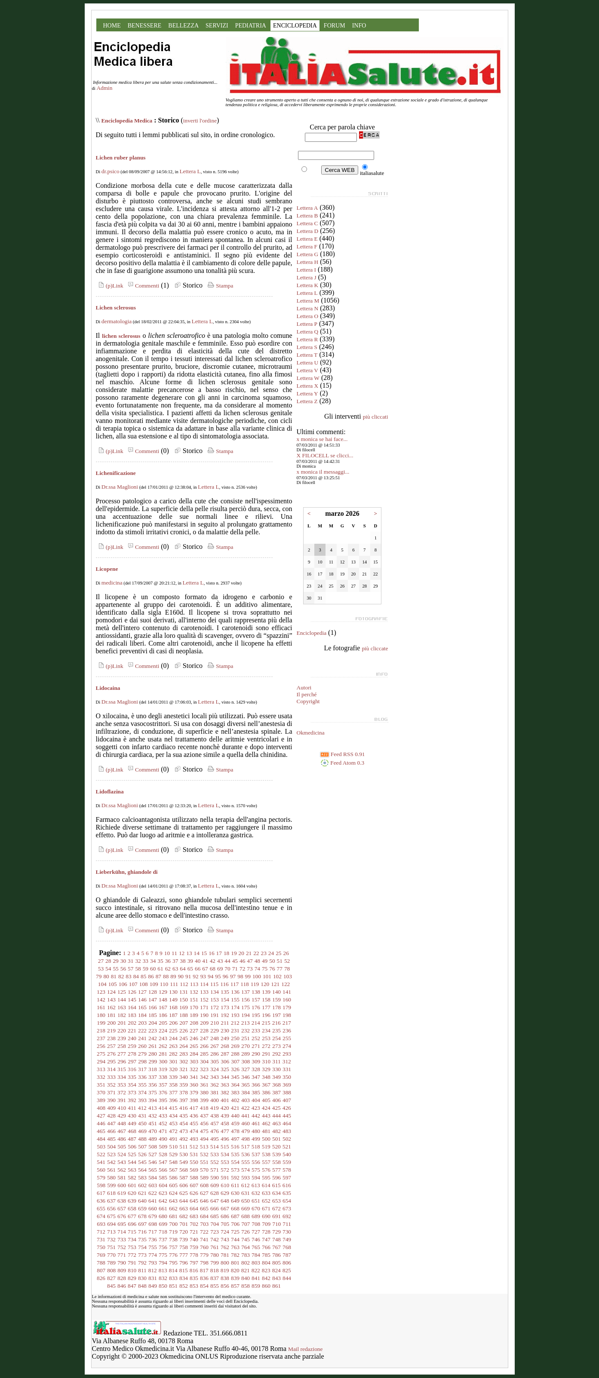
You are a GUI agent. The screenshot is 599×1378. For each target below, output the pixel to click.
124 (111, 992)
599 (111, 1185)
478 (235, 1131)
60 (153, 968)
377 (173, 1092)
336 (142, 1077)
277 (121, 1053)
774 (152, 1255)
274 (287, 1046)
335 (132, 1077)
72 (242, 968)
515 (225, 1146)
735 (142, 1239)
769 (101, 1255)
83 (128, 976)
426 (287, 1108)
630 (235, 1193)
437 (204, 1115)
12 (181, 953)
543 (121, 1162)
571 (214, 1170)
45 (235, 961)
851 (173, 1286)
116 (224, 984)
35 (160, 961)
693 (101, 1224)
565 (152, 1170)
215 (266, 1023)
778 (194, 1255)
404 (256, 1100)
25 (278, 953)
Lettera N (308, 308)
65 (190, 968)
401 (225, 1100)
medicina (112, 582)
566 (163, 1170)
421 (235, 1108)
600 (121, 1185)
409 (111, 1108)
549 (183, 1162)
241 (142, 1038)
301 (173, 1061)
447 (111, 1123)
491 (173, 1139)
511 (183, 1146)
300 (163, 1061)
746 (256, 1239)
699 (163, 1224)
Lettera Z (307, 401)
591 (225, 1177)
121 (275, 984)
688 (245, 1216)
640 (142, 1200)
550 (194, 1162)
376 (163, 1092)
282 (173, 1053)
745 (245, 1239)
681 (173, 1216)
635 (287, 1193)
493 (194, 1139)
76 (272, 968)
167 (163, 1007)
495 (214, 1139)
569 (194, 1170)
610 (225, 1185)
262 (163, 1046)
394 (152, 1100)
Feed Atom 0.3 (342, 762)
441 (245, 1115)
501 (276, 1139)
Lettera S (307, 347)
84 (136, 976)
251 (245, 1038)
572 (225, 1170)
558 (276, 1162)
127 (142, 992)
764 (245, 1247)
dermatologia (116, 321)
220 (121, 1030)
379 (194, 1092)
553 (225, 1162)
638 (121, 1200)
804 (266, 1262)
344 (225, 1077)
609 (214, 1185)
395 (163, 1100)
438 (214, 1115)
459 (235, 1123)
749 (287, 1239)
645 (194, 1200)
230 (225, 1030)
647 (214, 1200)
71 (235, 968)
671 (266, 1208)
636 (101, 1200)
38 (182, 961)
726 (245, 1231)
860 (266, 1286)
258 (121, 1046)
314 (111, 1069)
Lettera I (306, 269)
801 (235, 1262)
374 (142, 1092)
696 (132, 1224)
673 (287, 1208)
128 (152, 992)
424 (266, 1108)
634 (276, 1193)
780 (214, 1255)
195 (256, 1015)
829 (132, 1278)
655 (101, 1208)
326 (235, 1069)
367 (266, 1084)
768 (287, 1247)
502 (287, 1139)
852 (183, 1286)
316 (132, 1069)
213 (245, 1023)
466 (111, 1131)
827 (111, 1278)
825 (287, 1270)
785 (266, 1255)
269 (235, 1046)
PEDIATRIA (250, 25)
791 (132, 1262)
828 (121, 1278)
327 (245, 1069)
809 (121, 1270)
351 (101, 1084)
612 (245, 1185)
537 (256, 1154)
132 (194, 992)
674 (101, 1216)
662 (173, 1208)
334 (121, 1077)
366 (256, 1084)
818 (214, 1270)
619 (121, 1193)
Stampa (219, 285)
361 (204, 1084)
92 (195, 976)
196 (266, 1015)
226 (183, 1030)
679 (152, 1216)
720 (183, 1231)
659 (142, 1208)
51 (280, 961)
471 (163, 1131)
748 (276, 1239)
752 (121, 1247)
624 (173, 1193)
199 (101, 1023)
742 (214, 1239)
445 (287, 1115)
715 (132, 1231)
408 (101, 1108)
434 (173, 1115)
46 (242, 961)
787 (287, 1255)
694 (111, 1224)
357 (163, 1084)
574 (245, 1170)
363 (225, 1084)
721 (194, 1231)
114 (204, 984)
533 (214, 1154)
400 (214, 1100)
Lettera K (308, 285)
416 (183, 1108)
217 (287, 1023)
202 (132, 1023)
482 (276, 1131)
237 (101, 1038)
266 (204, 1046)
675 (111, 1216)
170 (194, 1007)
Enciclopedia (312, 633)
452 (163, 1123)
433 (163, 1115)
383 (235, 1092)
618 (111, 1193)
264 (183, 1046)
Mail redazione (305, 1349)
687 (235, 1216)
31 (130, 961)
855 (214, 1286)
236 (287, 1030)
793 (152, 1262)
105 (112, 984)
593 (245, 1177)
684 (204, 1216)
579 (101, 1177)
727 (256, 1231)
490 (163, 1139)
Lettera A (307, 208)
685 (214, 1216)
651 (256, 1200)
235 (276, 1030)
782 (235, 1255)
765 (256, 1247)
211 (225, 1023)
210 (214, 1023)
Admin (104, 88)
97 (233, 976)
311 (276, 1061)
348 (266, 1077)
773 (142, 1255)
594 (256, 1177)
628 (214, 1193)
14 (197, 953)
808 (111, 1270)
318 (152, 1069)
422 (245, 1108)
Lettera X (308, 386)
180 (101, 1015)
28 (108, 961)
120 (265, 984)
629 (225, 1193)
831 (152, 1278)
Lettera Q (308, 331)
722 (204, 1231)
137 (245, 992)
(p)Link (109, 285)
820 (235, 1270)
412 (142, 1108)
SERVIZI (217, 25)
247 (204, 1038)
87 (158, 976)
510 (173, 1146)
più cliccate (375, 648)
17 (219, 953)
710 (276, 1224)
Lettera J (306, 277)
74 (257, 968)
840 (245, 1278)
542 (111, 1162)
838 (225, 1278)
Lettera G (308, 254)
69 (220, 968)
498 (245, 1139)
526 (142, 1154)
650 (245, 1200)
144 (121, 999)
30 (123, 961)
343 (214, 1077)
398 (194, 1100)
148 (163, 999)
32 (138, 961)
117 (234, 984)
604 (163, 1185)
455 (194, 1123)
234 (266, 1030)
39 (190, 961)
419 (214, 1108)
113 (194, 984)
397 (183, 1100)
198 (287, 1015)
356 (152, 1084)
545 (142, 1162)
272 (266, 1046)
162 (111, 1007)
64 (182, 968)
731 (101, 1239)
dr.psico (110, 171)
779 (204, 1255)
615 (276, 1185)
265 (194, 1046)
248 (214, 1038)
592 (235, 1177)
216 (276, 1023)
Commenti (142, 285)
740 (194, 1239)
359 (183, 1084)
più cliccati (375, 416)
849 (152, 1286)
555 (245, 1162)
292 (276, 1053)
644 (183, 1200)
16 (211, 953)
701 (183, 1224)
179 (287, 1007)
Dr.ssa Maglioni (119, 487)
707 (245, 1224)
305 (214, 1061)
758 (183, 1247)
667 (225, 1208)
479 (245, 1131)
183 (132, 1015)
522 (101, 1154)
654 (287, 1200)
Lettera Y (307, 393)
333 (111, 1077)
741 (204, 1239)
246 (194, 1038)
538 (266, 1154)
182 (121, 1015)
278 (132, 1053)
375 (152, 1092)
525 (132, 1154)
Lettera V (307, 370)
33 (145, 961)
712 (101, 1231)
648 (225, 1200)
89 (173, 976)
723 (214, 1231)
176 (256, 1007)
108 (143, 984)
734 (132, 1239)
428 (111, 1115)
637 (111, 1200)
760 (204, 1247)
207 (183, 1023)
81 (114, 976)
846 (121, 1286)
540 (287, 1154)
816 (194, 1270)
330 (276, 1069)
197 (276, 1015)
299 (152, 1061)
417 (194, 1108)
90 (181, 976)
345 (235, 1077)
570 (204, 1170)
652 (266, 1200)
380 (204, 1092)
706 (235, 1224)
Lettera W (308, 378)
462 (266, 1123)
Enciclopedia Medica (126, 120)
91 (188, 976)
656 (111, 1208)
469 (142, 1131)
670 (256, 1208)
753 (132, 1247)
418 (204, 1108)
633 (266, 1193)
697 (142, 1224)
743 (225, 1239)
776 (173, 1255)
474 (194, 1131)
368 (276, 1084)
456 (204, 1123)
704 (214, 1224)
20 (241, 953)
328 (256, 1069)
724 (225, 1231)
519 (266, 1146)
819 (225, 1270)
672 (276, 1208)
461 (256, 1123)
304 (204, 1061)
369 (287, 1084)
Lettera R (307, 339)
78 (287, 968)
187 (173, 1015)
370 (101, 1092)
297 (132, 1061)
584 (152, 1177)
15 (204, 953)
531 (194, 1154)
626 (194, 1193)
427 (101, 1115)
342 (204, 1077)
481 (266, 1131)
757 (173, 1247)
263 (173, 1046)
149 (173, 999)
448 (121, 1123)
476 (214, 1131)
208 (194, 1023)
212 (235, 1023)
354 (132, 1084)
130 (173, 992)
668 (235, 1208)
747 (266, 1239)
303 (194, 1061)
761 (214, 1247)
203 (142, 1023)
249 (225, 1038)
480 (256, 1131)
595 (266, 1177)
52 (287, 961)
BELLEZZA (183, 25)
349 (276, 1077)
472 (173, 1131)
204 (152, 1023)
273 (276, 1046)
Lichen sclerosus (116, 307)
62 (168, 968)
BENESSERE (145, 25)
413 (152, 1108)
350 (287, 1077)
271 (256, 1046)
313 (101, 1069)
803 (256, 1262)
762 (225, 1247)
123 (101, 992)
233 (256, 1030)
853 (194, 1286)
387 (276, 1092)
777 (183, 1255)
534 (225, 1154)
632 (256, 1193)
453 (173, 1123)
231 (235, 1030)
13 (189, 953)
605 (173, 1185)
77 (280, 968)
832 (163, 1278)
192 (225, 1015)
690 (266, 1216)
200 (111, 1023)
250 (235, 1038)
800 (225, 1262)
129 (163, 992)
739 (183, 1239)
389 (101, 1100)
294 (101, 1061)
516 (235, 1146)
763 (235, 1247)
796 (183, 1262)
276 (111, 1053)
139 (266, 992)
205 (163, 1023)
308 (245, 1061)
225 (173, 1030)
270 (245, 1046)
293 (287, 1053)
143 (111, 999)
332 (101, 1077)
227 (194, 1030)
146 (142, 999)
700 (173, 1224)
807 (101, 1270)
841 (256, 1278)
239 (121, 1038)
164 (132, 1007)
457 (214, 1123)
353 (121, 1084)
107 (133, 984)
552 (214, 1162)
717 (152, 1231)
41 (205, 961)
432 (152, 1115)
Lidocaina (108, 688)
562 (121, 1170)
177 (266, 1007)
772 (132, 1255)
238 (111, 1038)
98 (240, 976)
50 (272, 961)
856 (225, 1286)
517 (245, 1146)
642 (163, 1200)
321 (183, 1069)
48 (257, 961)
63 (175, 968)
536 (245, 1154)
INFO (359, 25)
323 (204, 1069)
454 (183, 1123)
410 (121, 1108)
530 (183, 1154)
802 (245, 1262)
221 (132, 1030)
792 (142, 1262)
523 (111, 1154)
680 (163, 1216)
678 (142, 1216)
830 (142, 1278)
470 (152, 1131)
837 (214, 1278)
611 (235, 1185)
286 (214, 1053)
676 (121, 1216)
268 (225, 1046)
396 (173, 1100)
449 (132, 1123)
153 (214, 999)
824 (276, 1270)
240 (132, 1038)
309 (256, 1061)
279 (142, 1053)
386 (266, 1092)
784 (256, 1255)
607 (194, 1185)
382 (225, 1092)
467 (121, 1131)
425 (276, 1108)
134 (214, 992)
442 (256, 1115)
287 (225, 1053)
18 (226, 953)
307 (235, 1061)
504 (111, 1146)
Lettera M (308, 300)
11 (174, 953)
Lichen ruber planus (121, 157)
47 (249, 961)
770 (111, 1255)
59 (145, 968)
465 (101, 1131)
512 (194, 1146)
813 (163, 1270)
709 (266, 1224)
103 (287, 976)
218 (101, 1030)
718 (163, 1231)
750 (101, 1247)
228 (204, 1030)
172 (214, 1007)
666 (214, 1208)
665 (204, 1208)
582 (132, 1177)
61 (160, 968)
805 (276, 1262)
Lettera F (307, 246)
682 (183, 1216)
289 (245, 1053)
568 (183, 1170)
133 (204, 992)
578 (287, 1170)
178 (276, 1007)
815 (183, 1270)
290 (256, 1053)
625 (183, 1193)
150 (183, 999)
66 (197, 968)
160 (287, 999)
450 (142, 1123)
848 (142, 1286)
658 (132, 1208)
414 (163, 1108)
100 (256, 976)
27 (101, 961)
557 (266, 1162)
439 (225, 1115)
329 (266, 1069)
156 (245, 999)
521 (287, 1146)
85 (143, 976)
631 (245, 1193)
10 (167, 953)
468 (132, 1131)
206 (173, 1023)
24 (271, 953)
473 (183, 1131)
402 (235, 1100)
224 (163, 1030)
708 (256, 1224)
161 (101, 1007)
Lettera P (307, 324)
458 (225, 1123)
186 (163, 1015)
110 (164, 984)
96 (225, 976)
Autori (304, 687)
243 (163, 1038)
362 (214, 1084)
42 (212, 961)
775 (163, 1255)
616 (287, 1185)
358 (173, 1084)
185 (152, 1015)
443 (266, 1115)
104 (102, 984)
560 (101, 1170)
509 (163, 1146)
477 (225, 1131)
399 (204, 1100)
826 (101, 1278)
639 (132, 1200)
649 (235, 1200)
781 (225, 1255)
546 (152, 1162)
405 (266, 1100)
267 (214, 1046)
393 (142, 1100)
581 (121, 1177)
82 (121, 976)
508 (152, 1146)
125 (121, 992)
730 (287, 1231)
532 (204, 1154)
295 (111, 1061)
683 (194, 1216)
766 (266, 1247)
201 (121, 1023)
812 (152, 1270)
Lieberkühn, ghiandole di (127, 872)
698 (152, 1224)
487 (132, 1139)
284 (194, 1053)
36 (168, 961)
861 (276, 1286)
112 (184, 984)
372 (121, 1092)
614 (266, 1185)
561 (111, 1170)
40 (197, 961)
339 (173, 1077)
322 (194, 1069)
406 (276, 1100)
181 (111, 1015)
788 (101, 1262)
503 (101, 1146)
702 (194, 1224)
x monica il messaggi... (323, 472)
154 (225, 999)
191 (214, 1015)
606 (183, 1185)
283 (183, 1053)
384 (245, 1092)
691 (276, 1216)
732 (111, 1239)
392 (132, 1100)
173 (225, 1007)
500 (266, 1139)
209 (204, 1023)
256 (101, 1046)
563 (132, 1170)
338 (163, 1077)
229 (214, 1030)
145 (132, 999)
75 (264, 968)
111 (174, 984)
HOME (112, 25)
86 (151, 976)
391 (121, 1100)
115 (214, 984)
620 (132, 1193)
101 (267, 976)
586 (173, 1177)
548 (173, 1162)
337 (152, 1077)
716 (142, 1231)
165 (142, 1007)
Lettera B (307, 215)
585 (163, 1177)
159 (276, 999)
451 (152, 1123)
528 (163, 1154)
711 (287, 1224)
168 (173, 1007)
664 (194, 1208)
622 (152, 1193)
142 (101, 999)
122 (285, 984)
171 (204, 1007)
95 (218, 976)
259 (132, 1046)
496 (225, 1139)
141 (287, 992)
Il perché (307, 694)
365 (245, 1084)
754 (142, 1247)
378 (183, 1092)
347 (256, 1077)
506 (132, 1146)
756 (163, 1247)
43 (220, 961)
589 (204, 1177)
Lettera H (308, 262)
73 (249, 968)
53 (101, 968)
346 (245, 1077)
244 (173, 1038)
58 (138, 968)
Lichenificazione (116, 473)
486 (121, 1139)
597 (287, 1177)
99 (248, 976)
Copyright (308, 701)
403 (245, 1100)
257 (111, 1046)
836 (204, 1278)
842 (266, 1278)
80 (106, 976)
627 (204, 1193)
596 (276, 1177)
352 (111, 1084)
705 (225, 1224)
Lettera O (308, 316)
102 (277, 976)
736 (152, 1239)
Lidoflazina (110, 791)
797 (194, 1262)
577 (276, 1170)
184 (142, 1015)
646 (204, 1200)
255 (287, 1038)
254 (276, 1038)
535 (235, 1154)
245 (183, 1038)
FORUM (334, 25)
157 (256, 999)
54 (108, 968)
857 (235, 1286)
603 (152, 1185)
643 (173, 1200)
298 (142, 1061)
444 (276, 1115)
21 (249, 953)
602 (142, 1185)
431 (142, 1115)
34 (153, 961)
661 (163, 1208)
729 (276, 1231)
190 (204, 1015)
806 (287, 1262)
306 (225, 1061)
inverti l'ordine (200, 120)
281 (163, 1053)
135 (225, 992)
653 (276, 1200)
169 (183, 1007)
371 (111, 1092)
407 (287, 1100)
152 (204, 999)
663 (183, 1208)
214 (256, 1023)
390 (111, 1100)
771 (121, 1255)
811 (142, 1270)
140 (276, 992)
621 (142, 1193)
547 (163, 1162)
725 (235, 1231)
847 (132, 1286)
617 (101, 1193)
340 (183, 1077)
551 (204, 1162)
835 (194, 1278)
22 (256, 953)
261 (152, 1046)
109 (154, 984)
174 (235, 1007)
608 (204, 1185)
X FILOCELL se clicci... (325, 455)
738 (173, 1239)
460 (245, 1123)
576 (266, 1170)
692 (287, 1216)
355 (142, 1084)
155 (235, 999)
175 (245, 1007)
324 (214, 1069)
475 (204, 1131)
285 (204, 1053)
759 (194, 1247)
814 (173, 1270)
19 (234, 953)
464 (287, 1123)
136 (235, 992)
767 (276, 1247)
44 (227, 961)
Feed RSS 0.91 (342, 754)
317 (142, 1069)
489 (152, 1139)
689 (256, 1216)
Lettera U (308, 362)
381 (214, 1092)
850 (163, 1286)
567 (173, 1170)
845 (111, 1286)
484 (101, 1139)
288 (235, 1053)
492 (183, 1139)
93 (203, 976)
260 (142, 1046)
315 (121, 1069)
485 (111, 1139)
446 (101, 1123)
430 (132, 1115)
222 (142, 1030)
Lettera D (308, 231)
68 (212, 968)
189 (194, 1015)
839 (235, 1278)
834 (183, 1278)
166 (152, 1007)
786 (276, 1255)
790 (121, 1262)
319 (163, 1069)
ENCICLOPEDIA (295, 25)
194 (245, 1015)
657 (121, 1208)
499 (256, 1139)
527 (152, 1154)
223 (152, 1030)
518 (256, 1146)
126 (132, 992)
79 (98, 976)
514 (214, 1146)
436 (194, 1115)
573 (235, 1170)
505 (121, 1146)
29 (115, 961)
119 (255, 984)
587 (183, 1177)
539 (276, 1154)
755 (152, 1247)
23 (264, 953)
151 (194, 999)
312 (287, 1061)
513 (204, 1146)
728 (266, 1231)
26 (286, 953)
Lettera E (307, 239)
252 (256, 1038)
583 (142, 1177)
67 (205, 968)
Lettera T (307, 355)
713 (111, 1231)
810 (132, 1270)
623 (163, 1193)
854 (204, 1286)
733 (121, 1239)
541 (101, 1162)
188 (183, 1015)
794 (163, 1262)
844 (287, 1278)
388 (287, 1092)
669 (245, 1208)
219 (111, 1030)
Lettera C (307, 223)
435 (183, 1115)
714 (121, 1231)
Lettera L (189, 171)
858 (245, 1286)
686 (225, 1216)
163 (121, 1007)
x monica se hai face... (322, 439)
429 (121, 1115)
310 (266, 1061)
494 (204, 1139)
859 (256, 1286)
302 (183, 1061)
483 (287, 1131)
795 (173, 1262)
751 (111, 1247)
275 (101, 1053)
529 (173, 1154)
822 (256, 1270)
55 (115, 968)
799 (214, 1262)
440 (235, 1115)
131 (183, 992)
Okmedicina (311, 732)
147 (152, 999)
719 (173, 1231)
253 (266, 1038)
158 (266, 999)
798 (204, 1262)
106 (123, 984)
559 (287, 1162)
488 (142, 1139)
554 (235, 1162)
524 (121, 1154)
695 (121, 1224)
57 (130, 968)
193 (235, 1015)
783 (245, 1255)
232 (245, 1030)
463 (276, 1123)
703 (204, 1224)
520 (276, 1146)
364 (235, 1084)
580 (111, 1177)
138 (256, 992)
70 (227, 968)
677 (132, 1216)
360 (194, 1084)
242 (152, 1038)
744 (235, 1239)
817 (204, 1270)
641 (152, 1200)
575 (256, 1170)
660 (152, 1208)
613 (256, 1185)
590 (214, 1177)
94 (210, 976)
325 (225, 1069)
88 (166, 976)
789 (111, 1262)
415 (173, 1108)
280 (152, 1053)
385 (256, 1092)
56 (123, 968)
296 (121, 1061)
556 (256, 1162)
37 (175, 961)
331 (287, 1069)
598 (101, 1185)
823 (266, 1270)
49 (264, 961)
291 (266, 1053)
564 (142, 1170)
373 (132, 1092)
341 (194, 1077)
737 (163, 1239)
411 (132, 1108)
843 (276, 1278)
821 (245, 1270)
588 (194, 1177)
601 (132, 1185)
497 (235, 1139)
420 (225, 1108)
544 (132, 1162)
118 (244, 984)
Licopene (107, 569)
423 (256, 1108)
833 (173, 1278)
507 (142, 1146)
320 (173, 1069)
